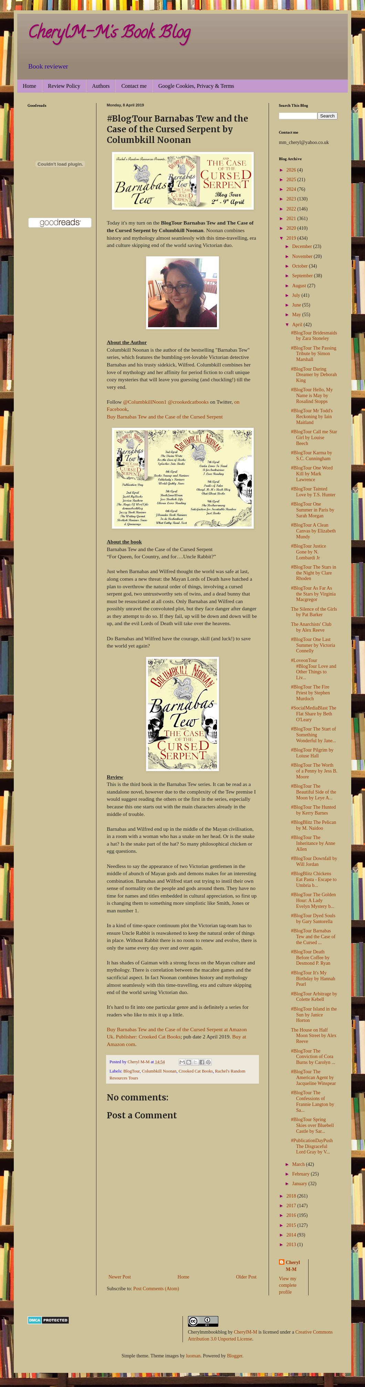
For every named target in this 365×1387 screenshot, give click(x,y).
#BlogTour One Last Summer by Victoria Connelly (313, 645)
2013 (292, 1244)
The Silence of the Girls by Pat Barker (314, 612)
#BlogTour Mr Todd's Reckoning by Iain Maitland (312, 416)
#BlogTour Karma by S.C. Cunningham (311, 455)
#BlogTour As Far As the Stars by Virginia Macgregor (313, 594)
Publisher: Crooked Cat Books (148, 1036)
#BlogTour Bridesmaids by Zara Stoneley (314, 335)
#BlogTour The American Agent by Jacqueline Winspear (313, 1077)
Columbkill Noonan (159, 1071)
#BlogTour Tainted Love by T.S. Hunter (313, 491)
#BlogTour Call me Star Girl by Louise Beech (314, 437)
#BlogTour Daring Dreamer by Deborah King (314, 374)
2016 (292, 1215)
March (299, 1164)
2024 (292, 189)
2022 (292, 208)
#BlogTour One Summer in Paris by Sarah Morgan (312, 509)
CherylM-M (245, 1332)
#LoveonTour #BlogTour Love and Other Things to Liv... (313, 669)
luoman (193, 1355)
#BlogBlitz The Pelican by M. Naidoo (313, 825)
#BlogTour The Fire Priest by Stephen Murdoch (310, 692)
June (297, 305)
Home (29, 86)
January (300, 1183)
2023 (292, 198)
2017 (292, 1205)
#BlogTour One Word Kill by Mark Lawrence (312, 473)
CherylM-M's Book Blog (109, 34)
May (297, 314)
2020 (292, 228)
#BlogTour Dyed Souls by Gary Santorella (313, 918)
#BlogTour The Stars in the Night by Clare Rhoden (313, 573)
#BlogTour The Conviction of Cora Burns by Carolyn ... (313, 1056)
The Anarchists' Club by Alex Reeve (311, 627)
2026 (292, 170)
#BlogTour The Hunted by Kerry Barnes (313, 810)
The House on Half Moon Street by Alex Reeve (313, 1035)
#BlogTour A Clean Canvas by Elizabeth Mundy (313, 530)
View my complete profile (287, 1285)
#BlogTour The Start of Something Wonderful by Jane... (313, 734)
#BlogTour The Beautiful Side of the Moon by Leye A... (313, 792)
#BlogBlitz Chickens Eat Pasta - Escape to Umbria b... (313, 879)
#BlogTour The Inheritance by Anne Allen (313, 843)
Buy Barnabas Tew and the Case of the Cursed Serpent (165, 417)
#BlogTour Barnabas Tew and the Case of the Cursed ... (313, 936)
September (303, 275)
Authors (101, 86)
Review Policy (64, 86)
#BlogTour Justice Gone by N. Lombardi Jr (308, 552)
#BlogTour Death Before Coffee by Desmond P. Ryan (310, 957)
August (299, 285)
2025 (292, 179)
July (296, 295)
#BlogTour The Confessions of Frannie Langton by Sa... (312, 1101)
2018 (292, 1196)
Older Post (246, 1277)
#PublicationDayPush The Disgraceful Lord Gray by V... (312, 1146)
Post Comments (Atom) (156, 1288)
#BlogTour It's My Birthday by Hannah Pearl (313, 978)
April (297, 324)
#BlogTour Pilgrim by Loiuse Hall (312, 752)
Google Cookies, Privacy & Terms (196, 86)
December (302, 246)
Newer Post (119, 1277)
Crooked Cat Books (196, 1071)
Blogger (234, 1355)
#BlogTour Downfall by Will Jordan (314, 861)
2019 (292, 238)
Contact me (133, 86)
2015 (292, 1225)
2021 (292, 218)
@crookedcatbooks (188, 402)
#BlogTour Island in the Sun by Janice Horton (314, 1014)
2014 (292, 1235)
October (300, 266)
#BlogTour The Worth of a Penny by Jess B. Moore (314, 771)
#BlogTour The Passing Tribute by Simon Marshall (313, 353)
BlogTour (131, 1071)
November (303, 256)
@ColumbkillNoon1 (144, 402)
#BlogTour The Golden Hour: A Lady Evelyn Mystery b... (313, 900)
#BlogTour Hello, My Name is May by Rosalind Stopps (312, 395)
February (301, 1174)
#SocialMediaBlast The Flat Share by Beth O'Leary (313, 713)
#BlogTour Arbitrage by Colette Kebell (314, 996)
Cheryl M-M (293, 1266)
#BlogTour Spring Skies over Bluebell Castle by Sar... (312, 1125)
